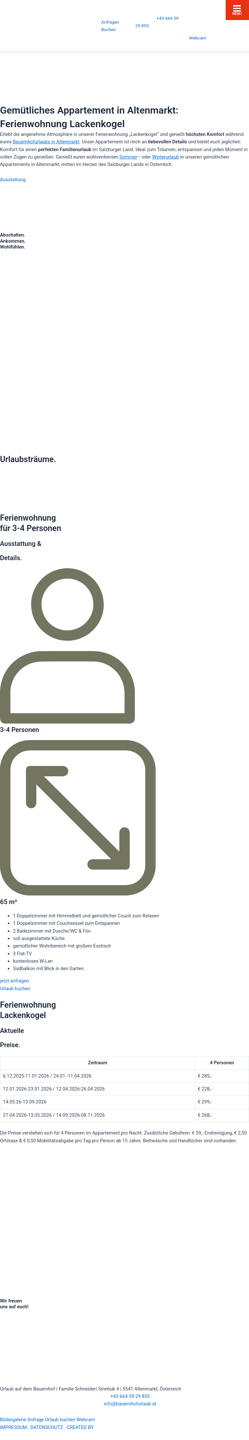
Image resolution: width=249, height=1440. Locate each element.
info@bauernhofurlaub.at (124, 1404)
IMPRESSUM (13, 1427)
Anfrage (35, 1420)
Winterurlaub (165, 157)
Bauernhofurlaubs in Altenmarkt (46, 142)
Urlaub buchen (60, 1420)
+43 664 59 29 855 (124, 1396)
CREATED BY (94, 1427)
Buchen (108, 29)
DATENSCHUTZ (46, 1427)
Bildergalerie (13, 1420)
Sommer (128, 157)
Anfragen (110, 22)
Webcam (197, 37)
